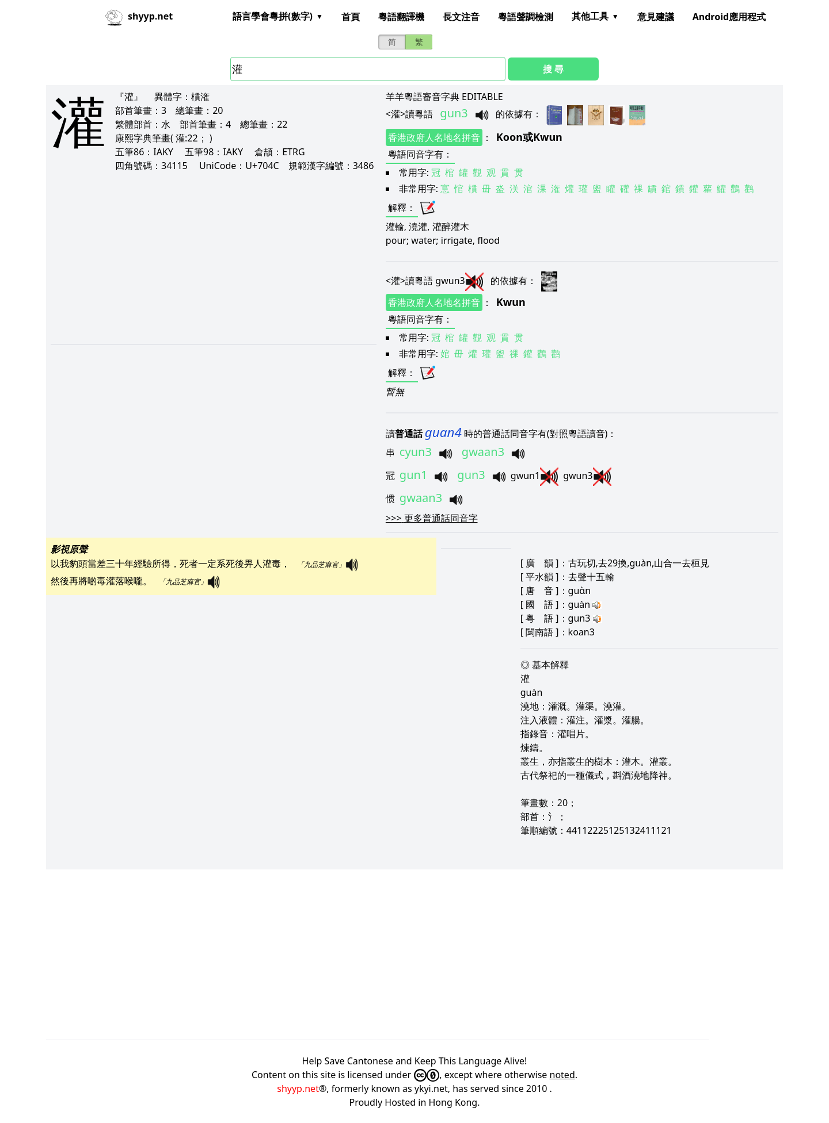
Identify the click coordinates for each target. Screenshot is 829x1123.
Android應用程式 (729, 16)
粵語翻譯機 (401, 16)
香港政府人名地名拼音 (434, 137)
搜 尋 (553, 69)
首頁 (350, 16)
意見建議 (655, 16)
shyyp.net (298, 1088)
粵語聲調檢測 (525, 16)
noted (562, 1074)
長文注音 (461, 16)
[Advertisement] (202, 257)
